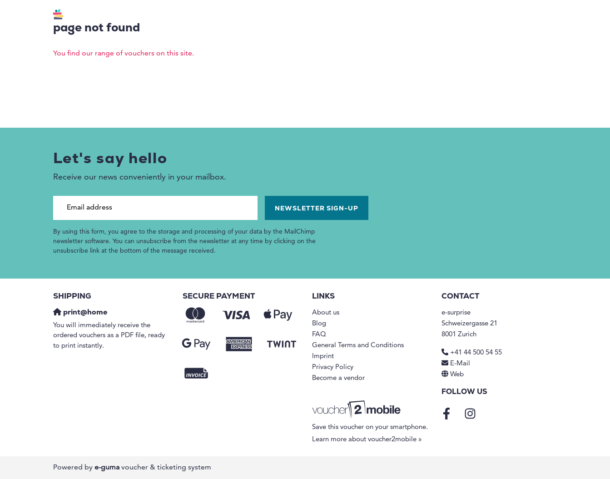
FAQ (319, 334)
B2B (445, 16)
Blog (319, 323)
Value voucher (306, 16)
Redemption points (388, 16)
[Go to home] (91, 16)
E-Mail (460, 363)
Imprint (323, 356)
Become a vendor (338, 378)
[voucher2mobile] (357, 410)
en (499, 16)
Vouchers (184, 16)
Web (457, 374)
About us (325, 312)
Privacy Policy (332, 367)
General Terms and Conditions (358, 345)
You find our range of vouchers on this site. (123, 53)
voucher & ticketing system (152, 467)
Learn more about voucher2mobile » (367, 439)
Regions (240, 16)
